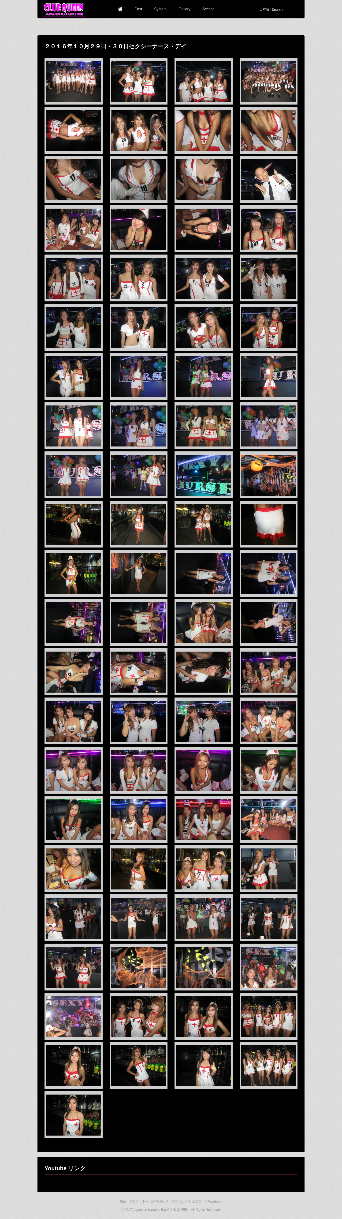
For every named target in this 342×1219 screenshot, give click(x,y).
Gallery (184, 9)
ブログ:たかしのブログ (188, 1201)
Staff (123, 1201)
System (160, 9)
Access (208, 9)
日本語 (264, 9)
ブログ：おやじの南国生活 (149, 1201)
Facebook (215, 1201)
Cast (138, 9)
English (277, 9)
